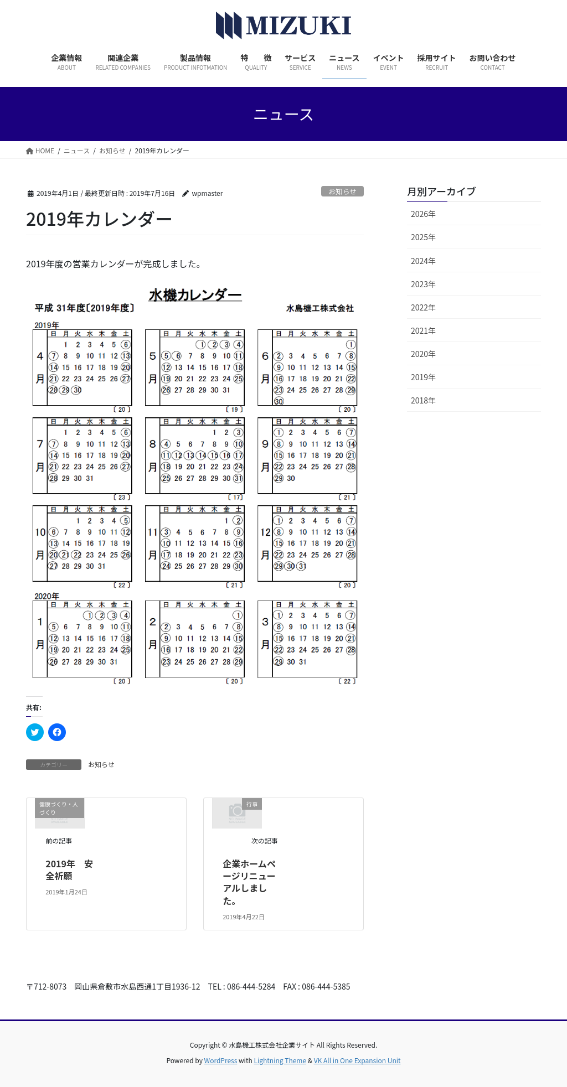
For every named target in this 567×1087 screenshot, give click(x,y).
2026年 (423, 213)
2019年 (423, 376)
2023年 (423, 283)
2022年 (423, 307)
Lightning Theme (280, 1060)
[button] (195, 484)
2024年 (423, 260)
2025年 (423, 236)
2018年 (423, 400)
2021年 (423, 330)
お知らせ (342, 191)
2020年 (423, 353)
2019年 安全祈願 (69, 869)
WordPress (221, 1060)
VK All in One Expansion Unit (357, 1060)
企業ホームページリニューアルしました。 (249, 882)
